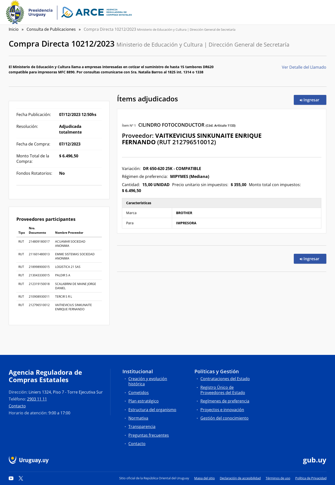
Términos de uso (278, 478)
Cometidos (138, 392)
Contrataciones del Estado (225, 378)
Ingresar (313, 100)
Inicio (14, 29)
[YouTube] (11, 478)
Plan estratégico (143, 401)
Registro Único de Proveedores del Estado (222, 390)
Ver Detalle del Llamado (304, 67)
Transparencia (141, 426)
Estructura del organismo (152, 409)
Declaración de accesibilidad (240, 478)
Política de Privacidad (311, 478)
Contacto (17, 406)
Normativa (138, 418)
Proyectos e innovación (222, 409)
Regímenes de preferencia (224, 401)
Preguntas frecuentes (148, 435)
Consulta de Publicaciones (51, 29)
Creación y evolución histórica (147, 381)
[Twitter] (20, 478)
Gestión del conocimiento (224, 418)
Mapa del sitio (204, 478)
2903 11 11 (37, 399)
